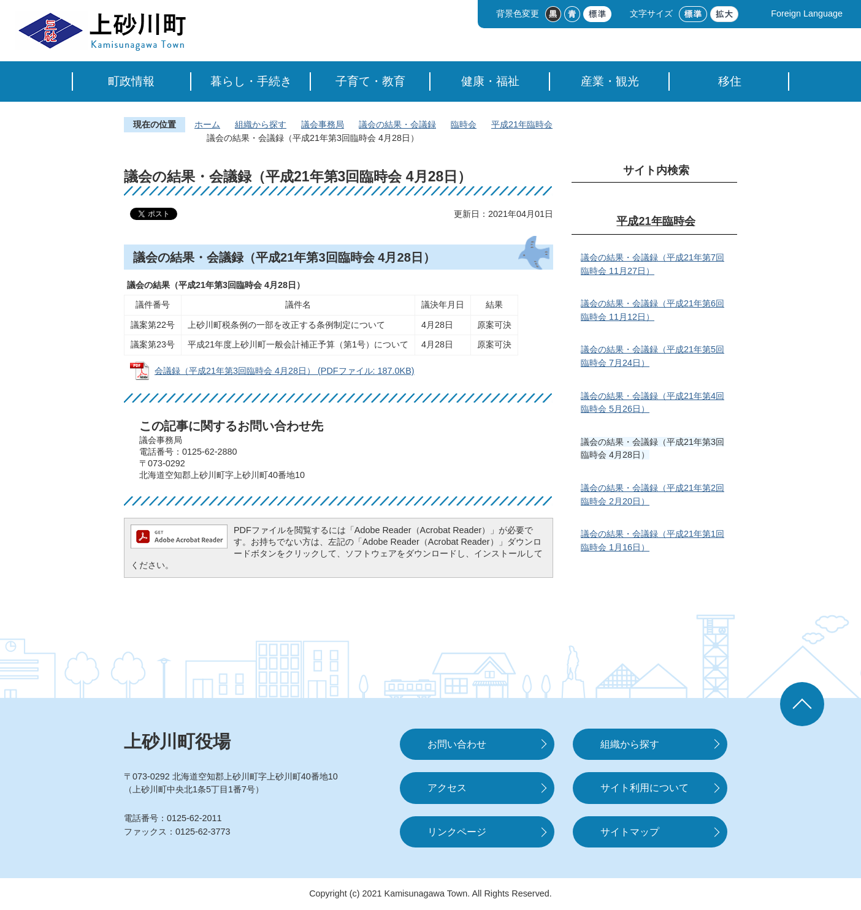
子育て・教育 (370, 81)
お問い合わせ (456, 744)
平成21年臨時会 (522, 124)
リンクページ (456, 832)
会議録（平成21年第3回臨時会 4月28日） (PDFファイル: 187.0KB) (285, 371)
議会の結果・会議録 (397, 124)
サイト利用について (644, 788)
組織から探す (260, 124)
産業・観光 (610, 81)
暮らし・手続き (251, 81)
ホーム (207, 124)
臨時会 (463, 124)
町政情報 (131, 81)
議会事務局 (322, 124)
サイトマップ (629, 832)
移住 (729, 81)
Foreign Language (807, 13)
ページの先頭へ (802, 704)
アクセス (447, 788)
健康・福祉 (490, 81)
